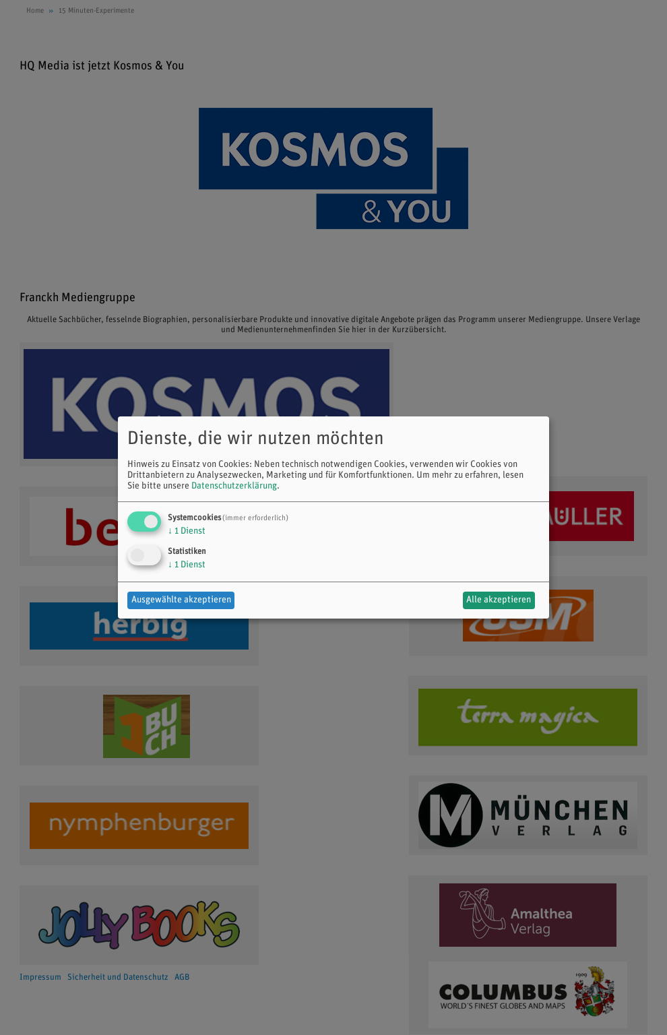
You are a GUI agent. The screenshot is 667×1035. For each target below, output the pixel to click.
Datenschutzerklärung (234, 486)
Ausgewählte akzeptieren (181, 600)
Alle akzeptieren (498, 600)
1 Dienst (186, 531)
